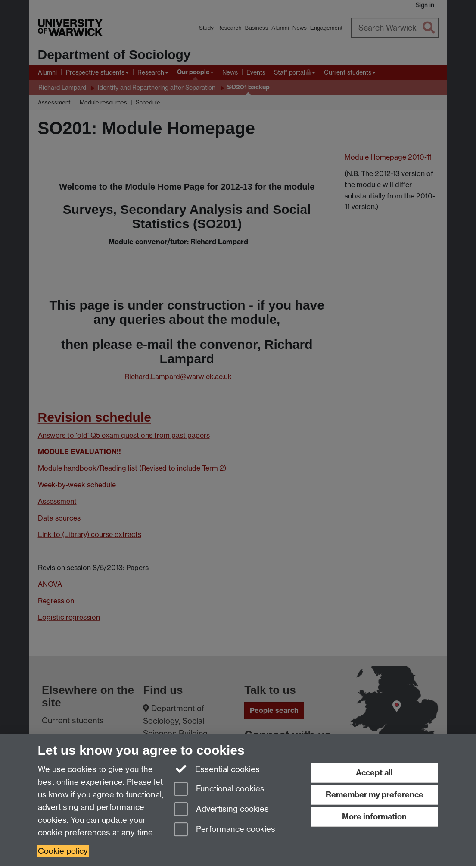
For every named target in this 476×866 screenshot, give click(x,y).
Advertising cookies (221, 810)
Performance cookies (224, 830)
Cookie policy (63, 851)
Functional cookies (219, 789)
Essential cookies (217, 768)
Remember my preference (374, 795)
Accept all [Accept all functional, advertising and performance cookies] (374, 773)
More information (374, 817)
